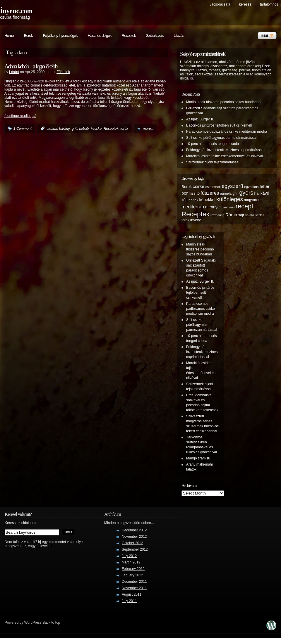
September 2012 (135, 549)
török (124, 129)
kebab (84, 129)
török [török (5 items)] (185, 220)
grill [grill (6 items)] (235, 193)
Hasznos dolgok (100, 35)
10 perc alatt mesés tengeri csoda (212, 144)
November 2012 (134, 537)
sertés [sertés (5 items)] (260, 215)
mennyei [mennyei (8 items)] (213, 207)
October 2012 (132, 543)
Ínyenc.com (16, 11)
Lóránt (14, 72)
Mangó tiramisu (198, 458)
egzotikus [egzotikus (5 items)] (251, 187)
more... (148, 129)
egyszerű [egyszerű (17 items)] (232, 186)
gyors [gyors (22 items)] (246, 192)
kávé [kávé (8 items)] (265, 193)
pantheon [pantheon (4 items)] (228, 207)
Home (9, 35)
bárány (64, 129)
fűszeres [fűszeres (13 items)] (210, 193)
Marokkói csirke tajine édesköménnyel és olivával (224, 156)
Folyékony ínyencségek (60, 35)
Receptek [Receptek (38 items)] (195, 214)
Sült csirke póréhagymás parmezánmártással (221, 138)
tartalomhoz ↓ (270, 4)
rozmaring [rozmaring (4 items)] (217, 215)
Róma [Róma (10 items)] (231, 214)
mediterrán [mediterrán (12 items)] (192, 206)
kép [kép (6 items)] (184, 200)
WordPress (33, 622)
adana (52, 129)
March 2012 (131, 562)
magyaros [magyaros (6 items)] (252, 200)
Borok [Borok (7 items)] (186, 186)
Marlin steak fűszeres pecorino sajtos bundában (223, 102)
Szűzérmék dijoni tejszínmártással (212, 162)
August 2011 (131, 594)
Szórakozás (155, 35)
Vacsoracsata (220, 4)
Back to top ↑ (52, 622)
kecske (96, 129)
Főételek (63, 72)
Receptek (129, 35)
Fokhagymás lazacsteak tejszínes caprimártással (224, 150)
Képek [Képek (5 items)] (193, 200)
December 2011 (134, 582)
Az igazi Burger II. (200, 119)
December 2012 (134, 530)
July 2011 (129, 601)
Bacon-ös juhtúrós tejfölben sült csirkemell (219, 125)
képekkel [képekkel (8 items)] (207, 199)
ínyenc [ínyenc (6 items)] (195, 220)
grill (74, 129)
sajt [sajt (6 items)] (241, 215)
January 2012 (132, 575)
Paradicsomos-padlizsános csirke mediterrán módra (226, 131)
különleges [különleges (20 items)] (229, 199)
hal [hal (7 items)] (257, 193)
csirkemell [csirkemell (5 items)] (212, 187)
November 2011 (134, 588)
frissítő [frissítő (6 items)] (194, 193)
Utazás (179, 35)
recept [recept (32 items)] (244, 206)
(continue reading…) (20, 116)
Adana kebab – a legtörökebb (30, 66)
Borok (28, 35)
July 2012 (129, 556)
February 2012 (133, 569)
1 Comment (22, 129)
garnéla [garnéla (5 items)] (226, 193)
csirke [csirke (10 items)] (198, 186)
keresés (245, 4)
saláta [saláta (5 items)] (249, 215)
